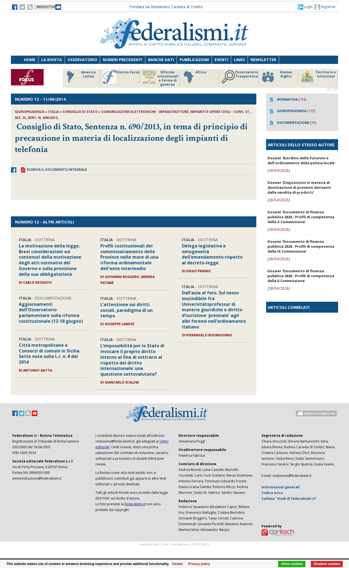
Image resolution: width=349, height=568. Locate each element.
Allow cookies (292, 564)
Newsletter (263, 59)
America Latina (79, 77)
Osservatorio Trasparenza (239, 77)
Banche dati (161, 59)
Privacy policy (199, 564)
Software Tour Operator (174, 550)
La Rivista (51, 59)
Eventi (221, 59)
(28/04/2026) (278, 170)
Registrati (325, 7)
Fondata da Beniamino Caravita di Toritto (166, 6)
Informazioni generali (280, 487)
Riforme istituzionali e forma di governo (160, 78)
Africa (194, 77)
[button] (305, 6)
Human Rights (276, 77)
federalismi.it (135, 504)
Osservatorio (82, 59)
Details (177, 564)
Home (29, 59)
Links (239, 59)
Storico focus (121, 77)
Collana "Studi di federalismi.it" (289, 498)
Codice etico (272, 493)
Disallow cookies (327, 564)
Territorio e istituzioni (318, 77)
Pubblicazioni (194, 59)
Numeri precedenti (122, 59)
